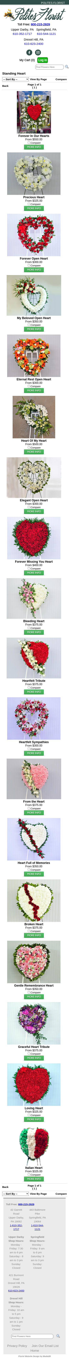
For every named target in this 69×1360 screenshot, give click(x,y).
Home (34, 1350)
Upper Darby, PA (22, 29)
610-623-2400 (33, 44)
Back (5, 85)
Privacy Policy (17, 1346)
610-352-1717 (22, 34)
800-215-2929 (40, 24)
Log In (42, 60)
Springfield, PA (46, 29)
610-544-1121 (46, 34)
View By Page (38, 79)
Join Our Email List (45, 1346)
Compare (61, 79)
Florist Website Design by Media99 (34, 1356)
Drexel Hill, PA (33, 39)
